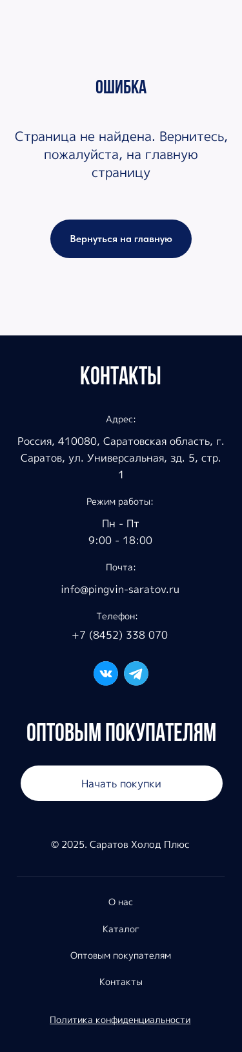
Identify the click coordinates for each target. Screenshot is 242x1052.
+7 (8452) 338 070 (120, 634)
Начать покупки (121, 783)
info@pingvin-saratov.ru (120, 588)
